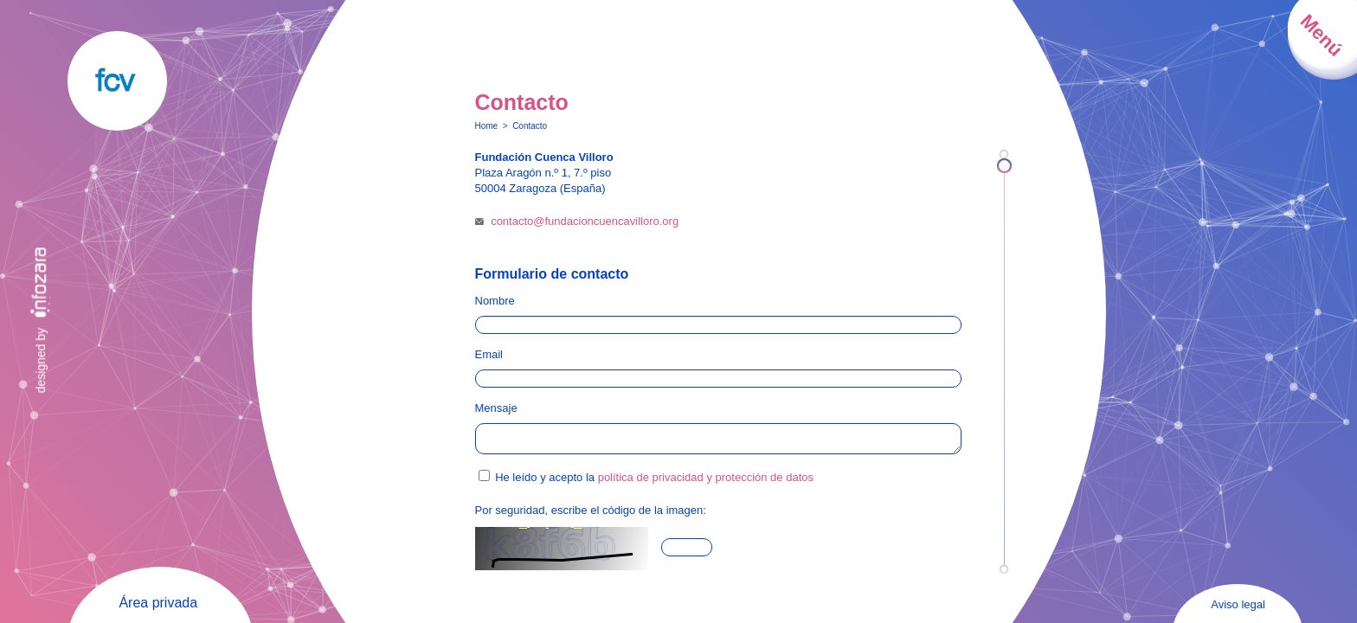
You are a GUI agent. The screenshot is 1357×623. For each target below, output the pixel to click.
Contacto (529, 126)
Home (486, 126)
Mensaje (496, 407)
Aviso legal (1238, 604)
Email (489, 354)
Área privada (158, 602)
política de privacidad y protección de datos (706, 482)
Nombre (495, 300)
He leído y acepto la (654, 482)
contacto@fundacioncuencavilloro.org (584, 221)
